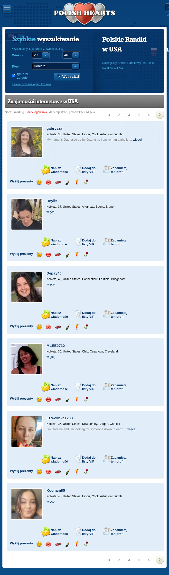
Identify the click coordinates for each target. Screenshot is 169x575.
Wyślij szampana (67, 182)
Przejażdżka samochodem (58, 182)
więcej (137, 139)
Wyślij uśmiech (39, 182)
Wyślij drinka (76, 182)
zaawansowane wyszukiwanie (31, 84)
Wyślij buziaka (48, 182)
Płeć (15, 66)
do (57, 55)
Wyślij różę (86, 182)
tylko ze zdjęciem (23, 75)
